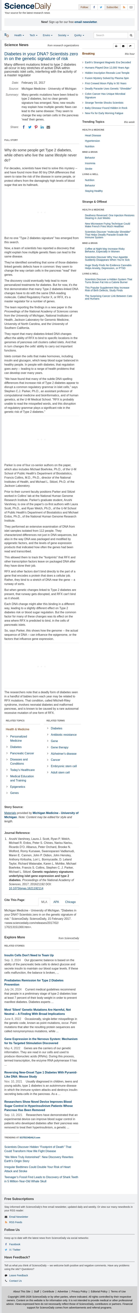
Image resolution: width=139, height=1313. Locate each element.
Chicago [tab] (70, 901)
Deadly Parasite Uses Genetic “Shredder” (108, 88)
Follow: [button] (85, 7)
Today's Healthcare (22, 769)
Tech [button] (33, 35)
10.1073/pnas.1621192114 (26, 888)
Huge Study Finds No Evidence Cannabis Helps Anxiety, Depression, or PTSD (108, 266)
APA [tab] (56, 901)
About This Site (21, 1291)
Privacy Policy (79, 1291)
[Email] (48, 127)
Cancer (55, 759)
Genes (14, 792)
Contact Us (15, 1280)
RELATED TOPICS (15, 720)
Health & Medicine (17, 729)
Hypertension (92, 140)
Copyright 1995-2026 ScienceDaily (27, 1296)
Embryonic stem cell (64, 766)
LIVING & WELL (90, 174)
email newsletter (86, 22)
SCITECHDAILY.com (30, 1137)
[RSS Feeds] (124, 7)
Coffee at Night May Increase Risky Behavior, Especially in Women (105, 250)
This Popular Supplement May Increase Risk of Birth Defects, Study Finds (107, 289)
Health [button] (19, 35)
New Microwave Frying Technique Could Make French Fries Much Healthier (107, 225)
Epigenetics (17, 786)
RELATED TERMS (56, 720)
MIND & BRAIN (90, 152)
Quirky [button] (79, 35)
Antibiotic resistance (64, 734)
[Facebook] (24, 127)
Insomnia (90, 163)
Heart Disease (93, 135)
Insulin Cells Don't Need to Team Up (29, 955)
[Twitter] (30, 127)
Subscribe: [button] (113, 7)
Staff (36, 1291)
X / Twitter (14, 1249)
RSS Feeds (15, 1222)
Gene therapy (59, 747)
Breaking (88, 53)
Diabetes (16, 747)
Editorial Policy (99, 1291)
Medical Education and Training (22, 778)
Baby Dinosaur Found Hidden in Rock (106, 107)
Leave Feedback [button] (18, 1275)
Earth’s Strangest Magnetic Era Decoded (108, 62)
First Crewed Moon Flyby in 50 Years (106, 83)
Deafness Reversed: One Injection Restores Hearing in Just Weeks (109, 216)
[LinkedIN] (42, 127)
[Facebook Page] (94, 7)
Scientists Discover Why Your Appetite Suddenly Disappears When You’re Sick (107, 258)
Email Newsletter (18, 1216)
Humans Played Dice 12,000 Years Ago (107, 67)
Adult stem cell (60, 772)
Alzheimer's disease (64, 753)
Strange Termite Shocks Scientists (104, 102)
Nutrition (89, 146)
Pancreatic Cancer (22, 753)
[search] (131, 35)
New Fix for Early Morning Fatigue (104, 113)
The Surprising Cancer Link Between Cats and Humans (108, 297)
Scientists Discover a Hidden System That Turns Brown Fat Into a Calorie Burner (108, 281)
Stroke (88, 168)
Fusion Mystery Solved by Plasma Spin (107, 78)
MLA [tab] (44, 901)
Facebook (14, 1244)
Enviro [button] (48, 35)
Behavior (90, 157)
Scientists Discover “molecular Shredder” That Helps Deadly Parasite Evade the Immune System (108, 234)
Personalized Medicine (18, 738)
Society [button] (63, 35)
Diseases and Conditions (19, 761)
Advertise (63, 1291)
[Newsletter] (131, 7)
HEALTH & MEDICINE (93, 130)
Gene (54, 741)
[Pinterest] (36, 127)
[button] (116, 46)
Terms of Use (118, 1291)
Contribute (48, 1291)
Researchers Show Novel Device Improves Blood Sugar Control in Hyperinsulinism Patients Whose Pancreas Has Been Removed (38, 1106)
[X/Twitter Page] (101, 7)
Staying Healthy (94, 190)
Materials (10, 813)
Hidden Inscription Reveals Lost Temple (107, 72)
